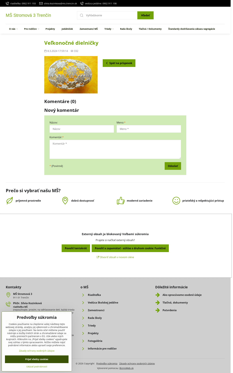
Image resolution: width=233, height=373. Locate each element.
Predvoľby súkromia (106, 363)
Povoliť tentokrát (76, 248)
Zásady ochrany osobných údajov (137, 363)
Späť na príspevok (118, 63)
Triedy (33, 315)
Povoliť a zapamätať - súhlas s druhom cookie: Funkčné (130, 248)
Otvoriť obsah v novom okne (115, 257)
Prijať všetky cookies (36, 366)
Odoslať (173, 166)
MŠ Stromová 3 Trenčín (28, 15)
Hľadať (145, 15)
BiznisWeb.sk (126, 368)
